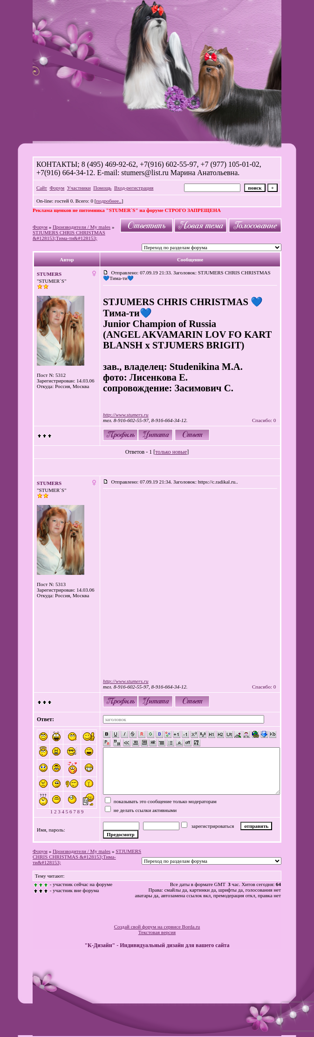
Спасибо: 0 (264, 420)
